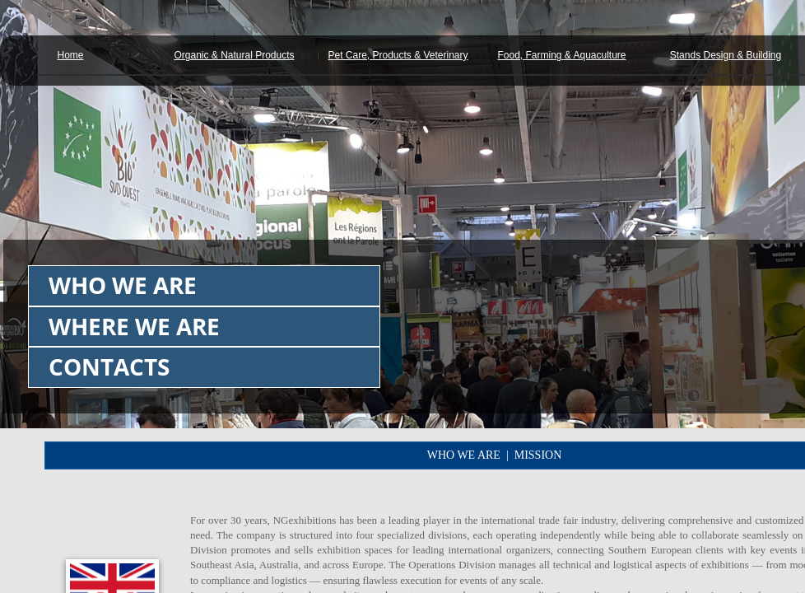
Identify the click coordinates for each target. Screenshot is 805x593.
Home (70, 55)
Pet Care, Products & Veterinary (398, 55)
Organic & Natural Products (234, 55)
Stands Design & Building (725, 55)
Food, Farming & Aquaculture (561, 55)
